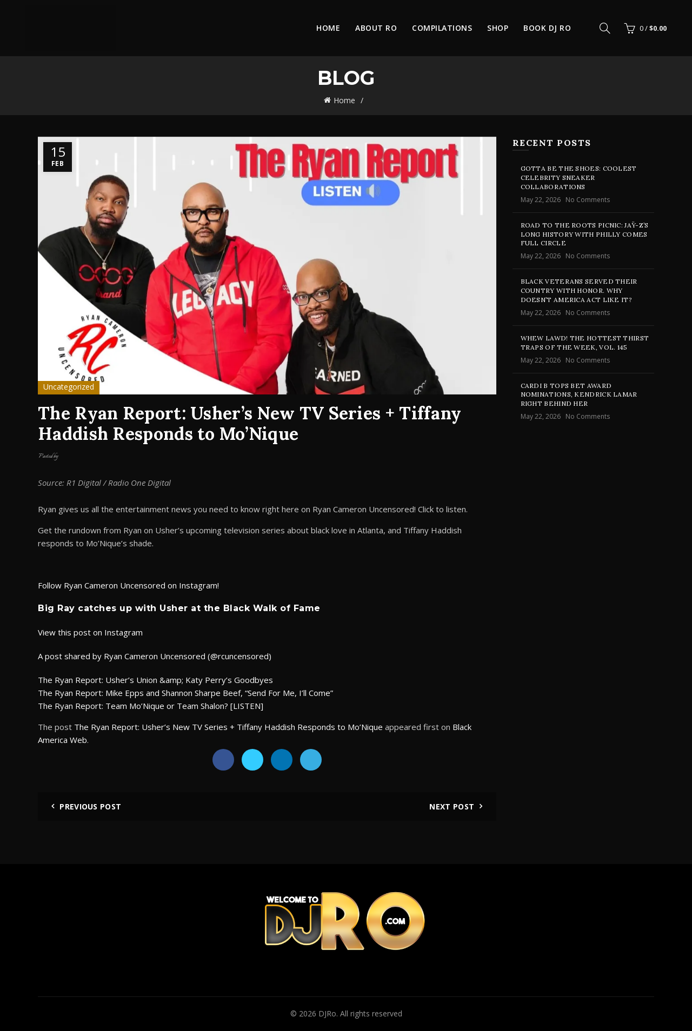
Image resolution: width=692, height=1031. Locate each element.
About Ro (376, 28)
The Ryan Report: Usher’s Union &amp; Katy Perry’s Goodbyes (155, 679)
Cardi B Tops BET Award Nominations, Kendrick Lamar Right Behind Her (579, 394)
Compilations (442, 28)
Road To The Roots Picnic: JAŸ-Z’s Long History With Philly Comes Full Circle (585, 234)
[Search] (605, 28)
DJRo (327, 1013)
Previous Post (90, 806)
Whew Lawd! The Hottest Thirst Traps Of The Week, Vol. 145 (585, 342)
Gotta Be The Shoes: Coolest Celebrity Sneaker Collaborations (579, 177)
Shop (497, 28)
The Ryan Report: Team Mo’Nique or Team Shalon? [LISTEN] (150, 705)
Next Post (451, 806)
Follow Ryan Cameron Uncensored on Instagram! (128, 585)
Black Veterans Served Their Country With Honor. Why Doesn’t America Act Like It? (579, 290)
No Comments (587, 199)
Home (328, 28)
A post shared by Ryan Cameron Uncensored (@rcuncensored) (154, 656)
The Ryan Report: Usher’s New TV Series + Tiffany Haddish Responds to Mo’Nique (228, 726)
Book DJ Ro (547, 28)
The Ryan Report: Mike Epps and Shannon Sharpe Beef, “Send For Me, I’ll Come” (185, 692)
